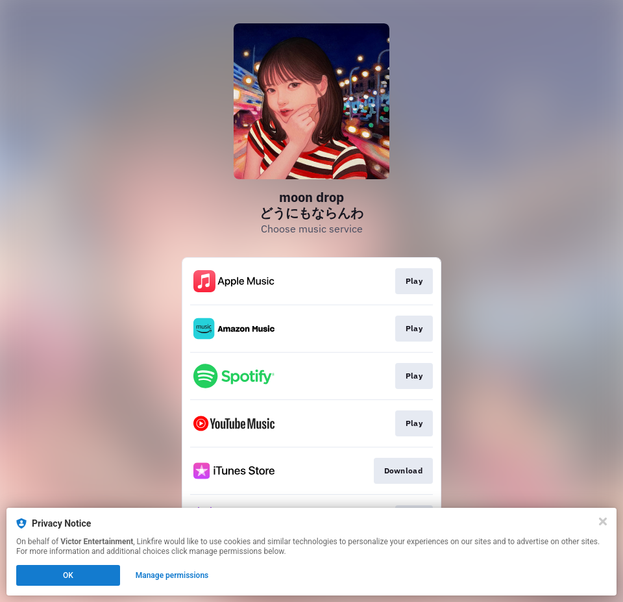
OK (68, 575)
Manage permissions (172, 575)
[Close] (602, 521)
